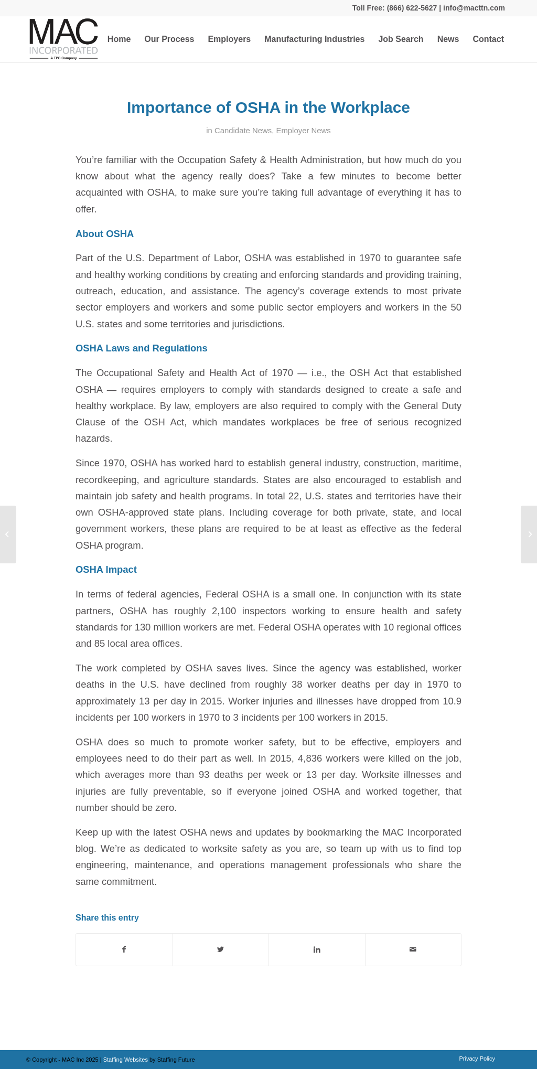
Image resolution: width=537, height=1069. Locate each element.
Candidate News (243, 130)
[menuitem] (119, 39)
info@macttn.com (473, 8)
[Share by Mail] (413, 950)
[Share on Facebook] (124, 950)
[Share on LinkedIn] (317, 950)
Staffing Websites (126, 1059)
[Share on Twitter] (221, 950)
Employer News (303, 130)
